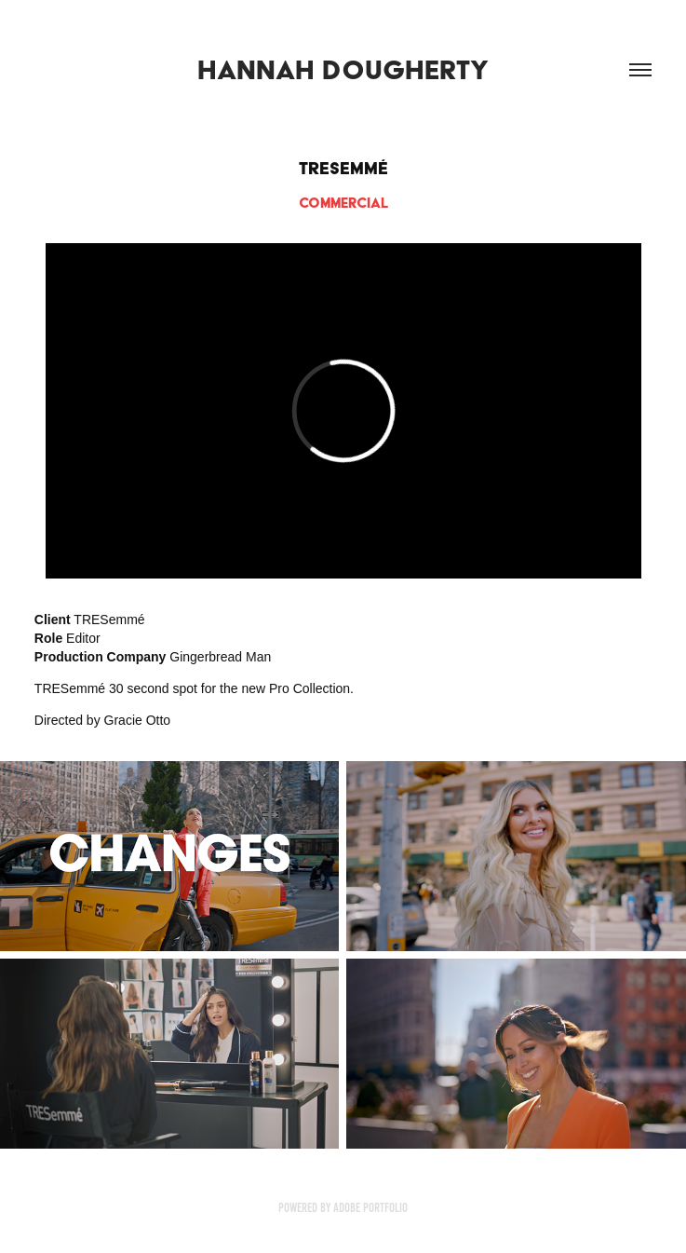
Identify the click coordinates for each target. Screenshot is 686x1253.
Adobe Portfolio (370, 1208)
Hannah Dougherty (343, 70)
